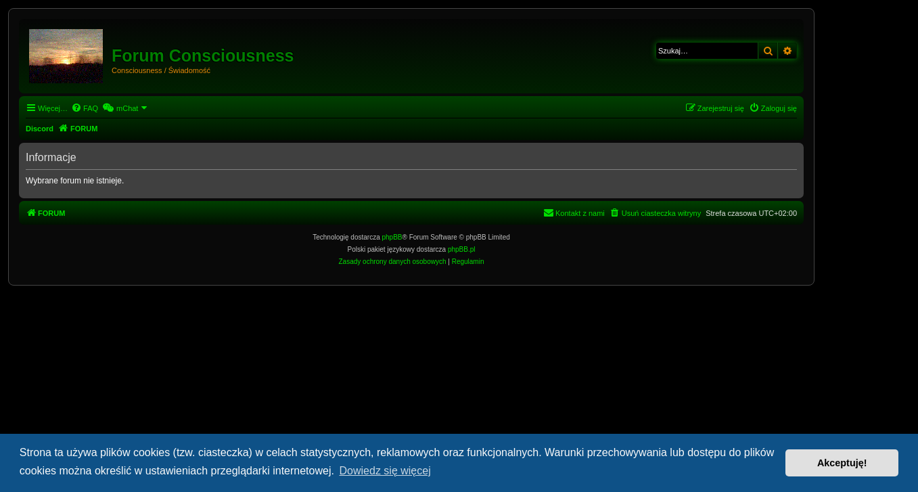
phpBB (392, 237)
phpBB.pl (462, 249)
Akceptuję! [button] (842, 462)
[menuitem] (84, 108)
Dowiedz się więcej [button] (385, 470)
